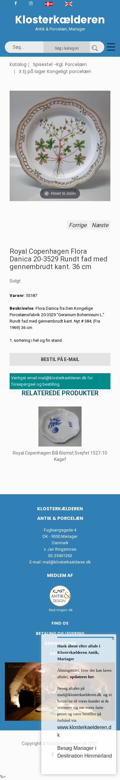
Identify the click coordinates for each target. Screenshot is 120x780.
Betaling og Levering (60, 633)
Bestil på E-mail (60, 359)
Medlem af (60, 575)
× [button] (113, 639)
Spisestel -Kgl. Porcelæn (60, 64)
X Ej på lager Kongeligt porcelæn (55, 71)
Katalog (18, 64)
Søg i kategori (67, 48)
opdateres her (81, 676)
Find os (60, 623)
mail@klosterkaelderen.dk (67, 562)
